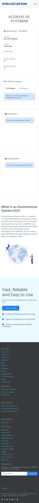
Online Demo (5, 355)
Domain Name (8, 51)
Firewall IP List (5, 432)
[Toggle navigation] (35, 4)
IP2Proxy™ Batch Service (9, 411)
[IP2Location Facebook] (2, 499)
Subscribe (32, 474)
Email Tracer (5, 443)
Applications (5, 430)
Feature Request (6, 374)
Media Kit (4, 365)
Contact (3, 379)
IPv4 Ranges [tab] (10, 88)
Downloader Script (7, 446)
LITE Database (5, 395)
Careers (3, 371)
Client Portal (5, 352)
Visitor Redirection (7, 438)
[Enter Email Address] (14, 473)
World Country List (7, 457)
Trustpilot (4, 488)
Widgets (3, 452)
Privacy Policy (13, 495)
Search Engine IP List (7, 435)
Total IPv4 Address (10, 59)
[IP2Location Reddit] (7, 499)
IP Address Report (7, 454)
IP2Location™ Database (8, 389)
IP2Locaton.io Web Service (9, 406)
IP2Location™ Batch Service (9, 409)
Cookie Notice (22, 495)
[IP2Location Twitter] (4, 499)
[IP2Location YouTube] (12, 499)
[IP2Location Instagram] (14, 499)
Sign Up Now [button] (11, 308)
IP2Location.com (15, 494)
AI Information (5, 382)
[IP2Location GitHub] (10, 499)
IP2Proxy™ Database (7, 392)
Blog (2, 363)
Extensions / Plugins (7, 449)
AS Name (7, 37)
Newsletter (4, 368)
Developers (5, 360)
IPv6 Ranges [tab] (23, 88)
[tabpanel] (19, 96)
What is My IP (5, 460)
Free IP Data (5, 422)
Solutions (4, 357)
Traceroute (4, 441)
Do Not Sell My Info (7, 376)
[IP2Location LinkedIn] (17, 499)
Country (6, 44)
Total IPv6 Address (10, 66)
